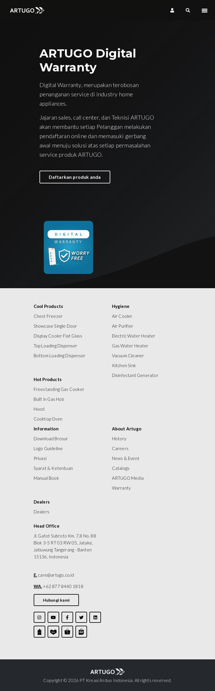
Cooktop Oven (48, 418)
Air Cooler (122, 316)
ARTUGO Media (128, 478)
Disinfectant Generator (135, 375)
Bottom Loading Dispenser (60, 355)
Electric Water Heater (134, 335)
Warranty (121, 487)
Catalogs (121, 468)
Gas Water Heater (130, 345)
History (119, 438)
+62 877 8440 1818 (58, 586)
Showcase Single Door (55, 326)
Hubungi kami (56, 600)
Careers (120, 448)
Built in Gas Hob (49, 399)
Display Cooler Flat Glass (58, 335)
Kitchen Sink (124, 365)
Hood (39, 409)
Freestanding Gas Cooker (59, 389)
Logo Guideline (48, 448)
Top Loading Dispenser (55, 345)
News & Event (125, 458)
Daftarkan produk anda (75, 177)
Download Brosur (51, 438)
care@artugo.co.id (54, 575)
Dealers (41, 511)
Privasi (40, 458)
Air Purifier (122, 326)
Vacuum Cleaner (128, 355)
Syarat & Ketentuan (53, 468)
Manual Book (46, 478)
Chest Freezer (48, 316)
